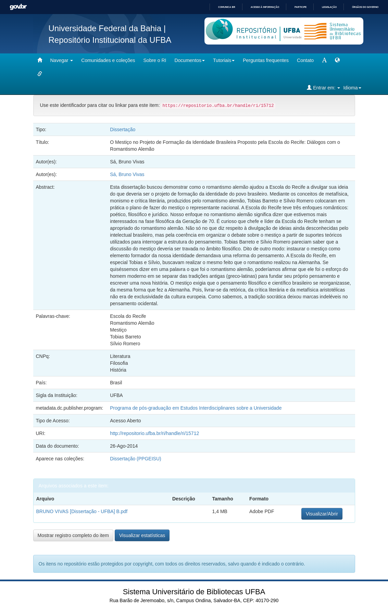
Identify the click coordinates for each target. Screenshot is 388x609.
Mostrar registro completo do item (73, 535)
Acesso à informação (265, 7)
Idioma (352, 87)
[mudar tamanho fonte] (324, 60)
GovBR (18, 7)
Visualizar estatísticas (142, 535)
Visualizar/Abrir (322, 514)
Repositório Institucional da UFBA (110, 40)
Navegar (61, 60)
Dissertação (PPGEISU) (135, 458)
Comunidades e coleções (108, 60)
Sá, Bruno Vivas (127, 174)
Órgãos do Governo (365, 7)
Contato (305, 60)
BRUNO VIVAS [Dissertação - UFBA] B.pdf (82, 511)
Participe (300, 7)
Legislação (329, 7)
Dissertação (122, 129)
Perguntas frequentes (266, 60)
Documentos (189, 60)
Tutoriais (224, 60)
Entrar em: (323, 87)
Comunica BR (226, 7)
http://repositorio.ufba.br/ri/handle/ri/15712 (154, 433)
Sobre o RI (154, 60)
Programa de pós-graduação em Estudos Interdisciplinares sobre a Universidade (195, 408)
